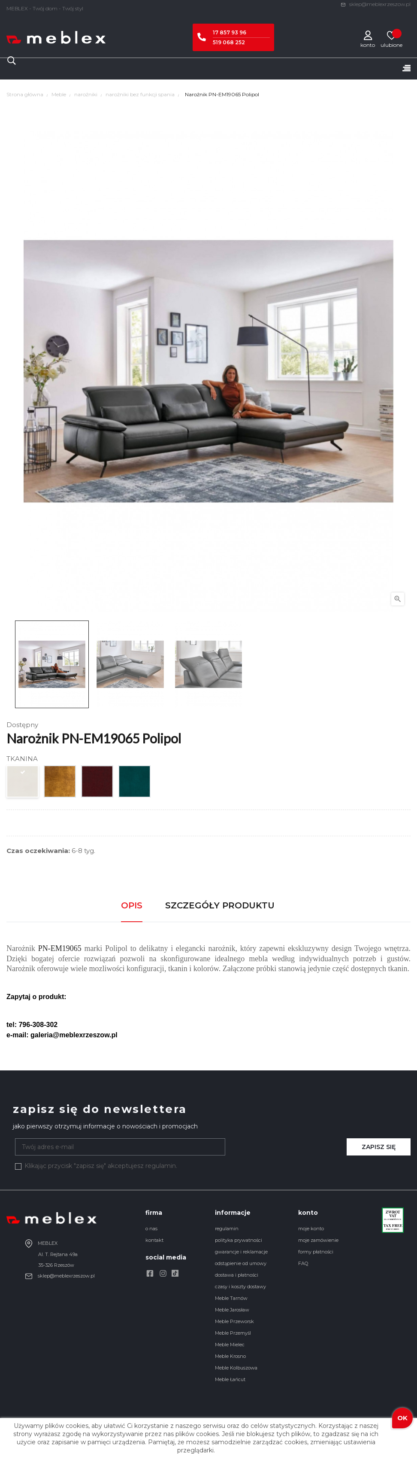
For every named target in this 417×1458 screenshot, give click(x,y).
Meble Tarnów (231, 1298)
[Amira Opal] (134, 783)
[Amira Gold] (60, 783)
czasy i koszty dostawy (240, 1287)
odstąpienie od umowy (240, 1263)
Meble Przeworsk (234, 1321)
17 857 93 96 (229, 32)
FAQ (303, 1263)
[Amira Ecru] (22, 783)
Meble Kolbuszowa (236, 1368)
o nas (151, 1229)
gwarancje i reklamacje (241, 1252)
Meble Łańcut (230, 1379)
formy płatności (315, 1252)
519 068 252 (229, 42)
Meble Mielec (230, 1345)
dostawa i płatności (236, 1275)
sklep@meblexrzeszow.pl (376, 4)
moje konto (311, 1229)
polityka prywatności (238, 1240)
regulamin (227, 1229)
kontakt (154, 1240)
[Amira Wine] (97, 783)
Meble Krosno (230, 1356)
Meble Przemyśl (233, 1333)
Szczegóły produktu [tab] (220, 905)
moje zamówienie (318, 1240)
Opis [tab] (131, 905)
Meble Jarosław (232, 1310)
